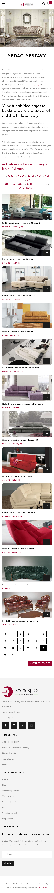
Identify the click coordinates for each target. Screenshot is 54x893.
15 (28, 648)
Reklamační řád (9, 802)
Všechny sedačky (40, 663)
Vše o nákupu (8, 796)
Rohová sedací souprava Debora (17, 585)
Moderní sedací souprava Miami (17, 332)
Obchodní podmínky (11, 791)
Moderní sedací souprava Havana (18, 549)
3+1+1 (21, 176)
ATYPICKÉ (25, 188)
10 (36, 641)
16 (36, 648)
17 (43, 648)
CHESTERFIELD (37, 184)
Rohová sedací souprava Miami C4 (18, 295)
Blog (4, 785)
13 (13, 648)
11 (43, 641)
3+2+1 (11, 176)
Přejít (46, 216)
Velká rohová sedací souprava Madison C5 (22, 368)
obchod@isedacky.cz (11, 712)
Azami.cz (43, 888)
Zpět (5, 634)
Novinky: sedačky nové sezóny (15, 748)
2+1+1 (31, 176)
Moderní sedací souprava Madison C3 (20, 440)
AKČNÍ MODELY (10, 742)
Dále (13, 655)
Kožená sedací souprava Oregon (17, 259)
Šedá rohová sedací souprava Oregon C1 (21, 223)
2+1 (47, 176)
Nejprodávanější (9, 753)
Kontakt (6, 779)
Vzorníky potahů (9, 813)
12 (5, 648)
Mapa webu (7, 819)
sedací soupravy (32, 85)
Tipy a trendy (8, 759)
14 (21, 648)
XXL (21, 184)
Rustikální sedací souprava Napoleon (20, 621)
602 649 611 (7, 718)
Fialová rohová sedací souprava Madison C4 (23, 404)
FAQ (4, 807)
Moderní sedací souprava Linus (17, 476)
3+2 (39, 176)
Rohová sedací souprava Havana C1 (19, 512)
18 (5, 655)
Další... (5, 765)
